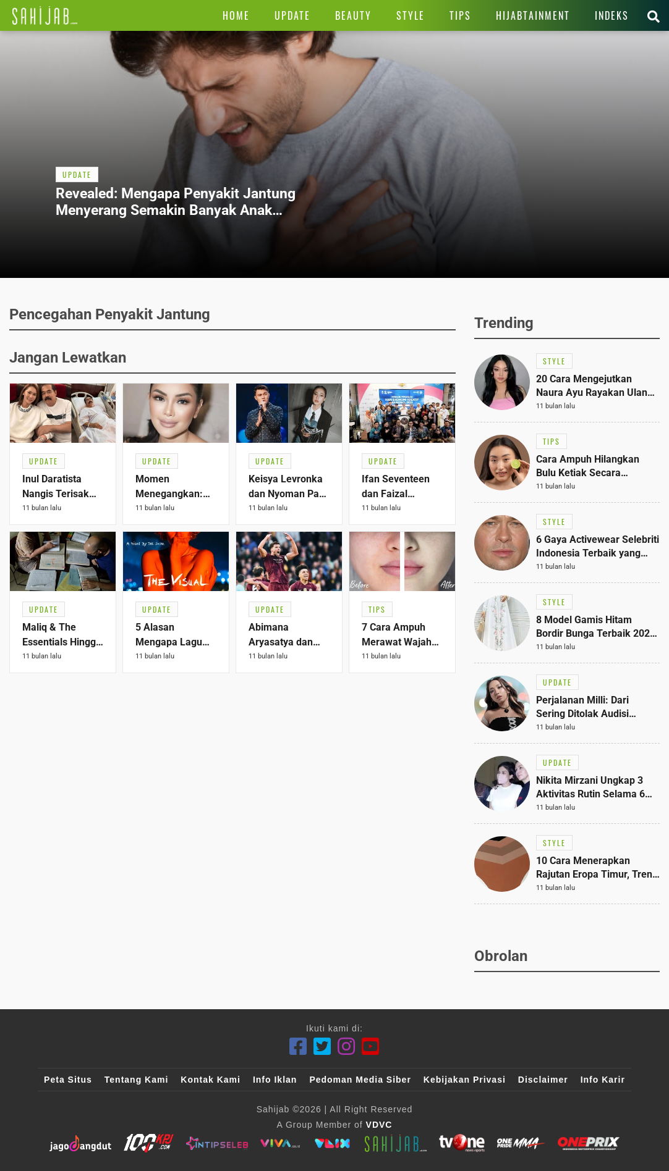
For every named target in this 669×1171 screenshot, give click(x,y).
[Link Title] (44, 15)
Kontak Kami (211, 1080)
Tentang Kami (136, 1080)
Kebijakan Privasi (465, 1080)
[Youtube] (371, 1046)
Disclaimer (543, 1080)
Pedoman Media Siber (360, 1080)
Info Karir (603, 1080)
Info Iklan (275, 1080)
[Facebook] (298, 1046)
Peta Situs (68, 1080)
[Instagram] (347, 1046)
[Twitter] (322, 1046)
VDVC (379, 1125)
